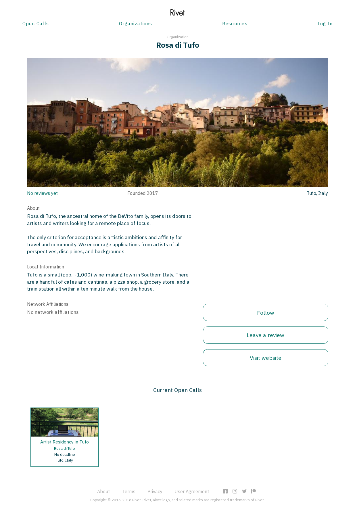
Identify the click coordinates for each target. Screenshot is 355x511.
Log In (325, 23)
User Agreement (191, 491)
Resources (234, 23)
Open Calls (35, 23)
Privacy (154, 491)
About (103, 491)
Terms (128, 491)
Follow (265, 312)
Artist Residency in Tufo (64, 442)
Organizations (135, 23)
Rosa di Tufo (64, 448)
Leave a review (265, 335)
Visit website (265, 357)
